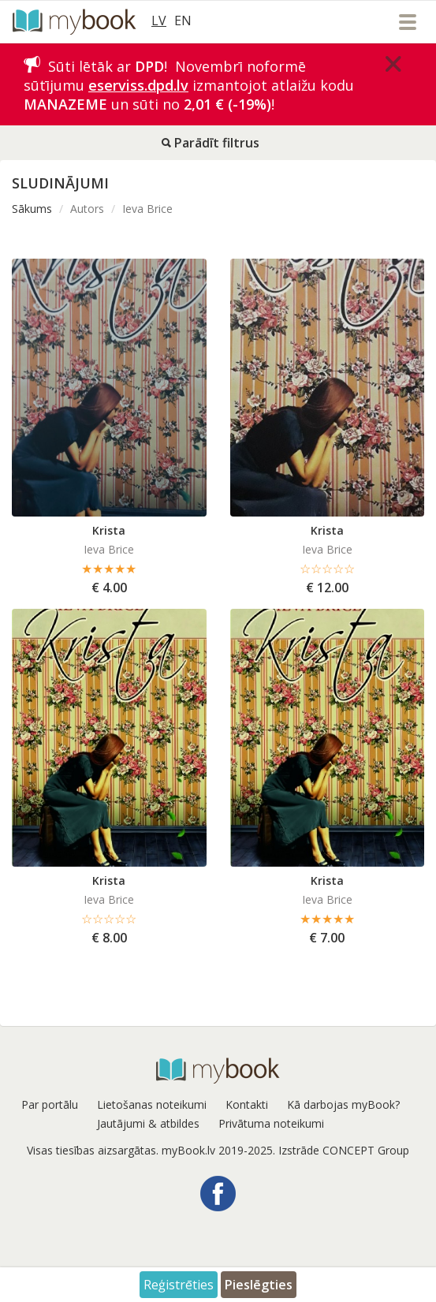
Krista (108, 530)
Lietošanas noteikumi (152, 1104)
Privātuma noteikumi (271, 1123)
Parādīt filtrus (210, 142)
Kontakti (246, 1104)
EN (183, 20)
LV (158, 20)
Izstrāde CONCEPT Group (343, 1150)
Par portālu (49, 1104)
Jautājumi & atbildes (148, 1123)
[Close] (393, 64)
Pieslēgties (259, 1284)
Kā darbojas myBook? (343, 1104)
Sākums (32, 208)
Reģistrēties (178, 1284)
